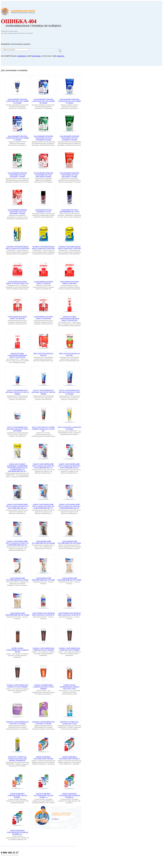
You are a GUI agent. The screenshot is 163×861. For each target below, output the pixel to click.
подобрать (55, 819)
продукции (36, 56)
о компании (21, 56)
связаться (60, 56)
